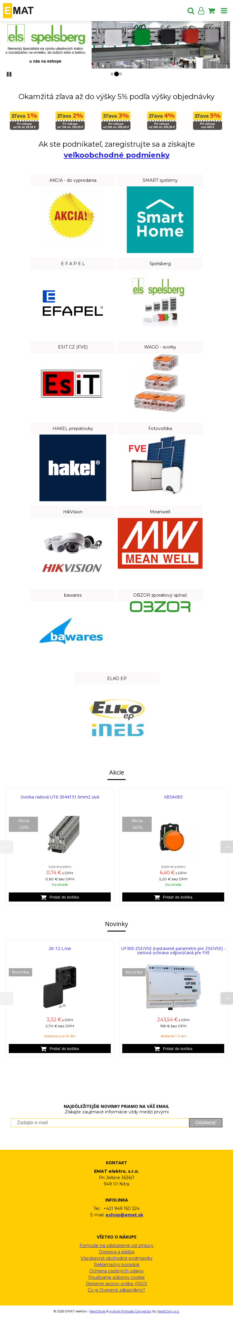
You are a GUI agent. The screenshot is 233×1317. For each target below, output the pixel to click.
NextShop (97, 1311)
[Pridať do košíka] (60, 897)
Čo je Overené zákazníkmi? (116, 1290)
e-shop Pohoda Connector (130, 1311)
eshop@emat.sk (124, 1215)
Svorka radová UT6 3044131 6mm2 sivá (60, 797)
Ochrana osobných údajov (116, 1271)
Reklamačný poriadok (117, 1264)
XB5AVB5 (173, 797)
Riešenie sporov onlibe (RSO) (116, 1283)
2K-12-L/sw (60, 948)
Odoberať (205, 1122)
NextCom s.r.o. (168, 1311)
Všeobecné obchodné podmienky (117, 1258)
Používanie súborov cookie (116, 1277)
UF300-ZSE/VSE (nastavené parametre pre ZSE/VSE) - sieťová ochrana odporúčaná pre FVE (173, 950)
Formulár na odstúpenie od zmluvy (116, 1245)
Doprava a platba (116, 1252)
